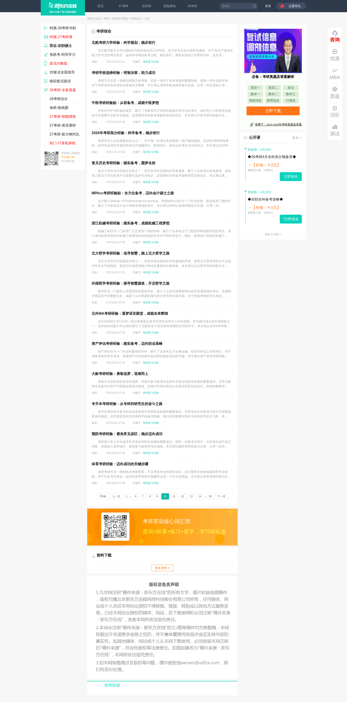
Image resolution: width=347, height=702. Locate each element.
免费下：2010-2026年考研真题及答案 (278, 124)
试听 (335, 111)
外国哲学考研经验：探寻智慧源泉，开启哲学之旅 (131, 283)
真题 (335, 93)
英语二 (273, 87)
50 (210, 496)
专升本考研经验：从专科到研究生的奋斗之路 (127, 404)
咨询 (335, 36)
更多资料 (162, 568)
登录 (268, 6)
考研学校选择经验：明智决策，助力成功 (123, 73)
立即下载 (273, 111)
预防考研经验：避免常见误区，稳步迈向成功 (127, 434)
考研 (106, 18)
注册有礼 (295, 6)
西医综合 (255, 100)
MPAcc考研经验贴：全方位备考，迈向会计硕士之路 (133, 193)
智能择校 (169, 6)
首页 (100, 6)
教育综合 (273, 100)
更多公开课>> (273, 234)
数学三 (290, 94)
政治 (291, 87)
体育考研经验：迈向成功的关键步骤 (120, 464)
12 (182, 496)
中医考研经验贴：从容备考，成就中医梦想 (125, 103)
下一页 (222, 496)
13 (191, 496)
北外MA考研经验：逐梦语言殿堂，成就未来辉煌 (130, 313)
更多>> (297, 137)
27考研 (123, 6)
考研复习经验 (120, 18)
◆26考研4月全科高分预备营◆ (272, 157)
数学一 (255, 94)
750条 (102, 496)
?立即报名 (291, 219)
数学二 (273, 94)
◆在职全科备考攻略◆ (265, 199)
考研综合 (136, 18)
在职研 (146, 6)
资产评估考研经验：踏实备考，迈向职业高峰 (127, 343)
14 (200, 496)
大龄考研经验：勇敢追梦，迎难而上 (120, 374)
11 (173, 496)
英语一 (255, 87)
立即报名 (291, 176)
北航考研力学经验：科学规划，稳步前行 (123, 42)
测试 (335, 130)
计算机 (290, 100)
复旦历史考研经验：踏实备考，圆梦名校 (123, 163)
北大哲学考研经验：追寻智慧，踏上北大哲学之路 (131, 253)
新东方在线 (93, 18)
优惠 (335, 55)
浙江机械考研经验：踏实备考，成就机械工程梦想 (131, 223)
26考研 (192, 6)
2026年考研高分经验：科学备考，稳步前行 (126, 133)
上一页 (116, 496)
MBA (335, 74)
